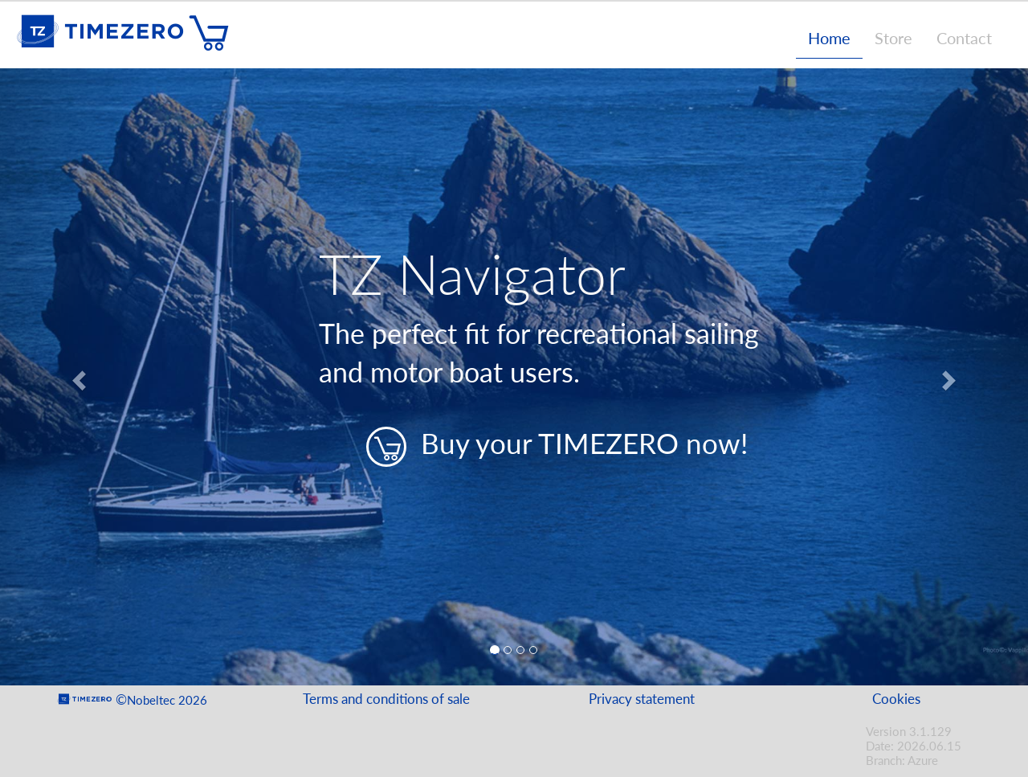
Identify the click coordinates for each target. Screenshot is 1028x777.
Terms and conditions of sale (386, 698)
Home (829, 37)
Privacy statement (642, 698)
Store (893, 37)
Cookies (896, 698)
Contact (964, 37)
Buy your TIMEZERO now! (557, 446)
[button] (77, 376)
